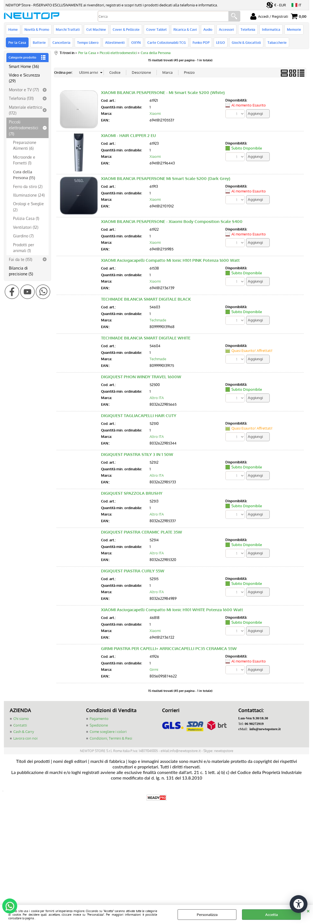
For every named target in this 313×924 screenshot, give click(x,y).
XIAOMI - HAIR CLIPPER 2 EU (128, 135)
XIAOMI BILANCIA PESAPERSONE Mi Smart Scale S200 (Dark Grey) (165, 178)
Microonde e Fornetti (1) (24, 159)
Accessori (226, 29)
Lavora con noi (25, 738)
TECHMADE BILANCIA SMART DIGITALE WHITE (145, 338)
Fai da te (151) (20, 259)
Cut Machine (96, 29)
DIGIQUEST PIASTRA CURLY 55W (132, 570)
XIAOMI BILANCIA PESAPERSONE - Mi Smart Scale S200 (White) (163, 92)
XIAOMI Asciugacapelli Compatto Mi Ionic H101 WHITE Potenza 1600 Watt (172, 609)
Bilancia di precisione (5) (21, 270)
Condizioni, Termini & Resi (111, 738)
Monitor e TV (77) (24, 89)
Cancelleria (61, 42)
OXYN (136, 42)
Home (13, 29)
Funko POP (201, 42)
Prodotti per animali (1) (23, 247)
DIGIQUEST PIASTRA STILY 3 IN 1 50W (137, 454)
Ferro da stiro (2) (27, 186)
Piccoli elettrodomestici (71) (23, 127)
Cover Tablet (156, 29)
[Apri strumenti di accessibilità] (298, 904)
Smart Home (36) (24, 66)
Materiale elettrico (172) (25, 110)
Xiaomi (155, 113)
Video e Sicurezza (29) (24, 77)
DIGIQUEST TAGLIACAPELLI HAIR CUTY (138, 415)
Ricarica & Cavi (185, 29)
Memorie (294, 29)
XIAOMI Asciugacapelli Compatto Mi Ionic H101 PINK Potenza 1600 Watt (170, 260)
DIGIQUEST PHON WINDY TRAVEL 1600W (141, 376)
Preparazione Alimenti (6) (24, 145)
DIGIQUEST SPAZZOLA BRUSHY (131, 493)
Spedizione (99, 725)
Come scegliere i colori (108, 731)
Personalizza (207, 914)
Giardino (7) (23, 235)
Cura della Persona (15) (24, 174)
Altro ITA (157, 397)
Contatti (20, 725)
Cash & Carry (23, 731)
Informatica (271, 29)
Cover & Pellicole (126, 29)
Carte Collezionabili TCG (166, 42)
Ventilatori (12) (25, 227)
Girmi (154, 669)
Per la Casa (17, 42)
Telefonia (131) (21, 98)
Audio (207, 29)
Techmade (158, 320)
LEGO (220, 42)
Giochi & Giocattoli (246, 42)
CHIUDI (308, 910)
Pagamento (99, 718)
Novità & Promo (36, 29)
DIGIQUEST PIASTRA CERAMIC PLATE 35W (141, 532)
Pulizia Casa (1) (26, 218)
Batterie (39, 42)
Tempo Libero (88, 42)
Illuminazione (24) (29, 194)
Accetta (271, 914)
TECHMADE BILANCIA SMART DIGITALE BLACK (146, 299)
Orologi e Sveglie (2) (28, 206)
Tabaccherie (277, 42)
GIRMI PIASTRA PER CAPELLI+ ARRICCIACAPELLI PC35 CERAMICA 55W (169, 648)
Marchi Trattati (68, 29)
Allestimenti (115, 42)
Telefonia (248, 29)
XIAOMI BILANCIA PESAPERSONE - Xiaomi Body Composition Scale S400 (172, 221)
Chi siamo (21, 718)
